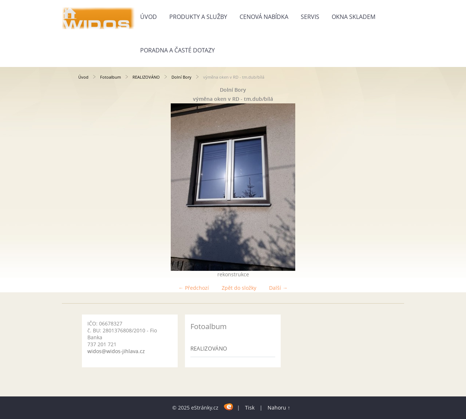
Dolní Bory (181, 77)
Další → (278, 287)
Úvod (148, 17)
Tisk (249, 407)
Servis (310, 17)
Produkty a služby (198, 17)
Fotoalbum (110, 77)
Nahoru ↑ (279, 407)
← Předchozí (193, 287)
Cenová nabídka (264, 17)
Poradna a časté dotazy (177, 50)
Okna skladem (353, 17)
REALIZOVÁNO (146, 77)
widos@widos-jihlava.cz (116, 351)
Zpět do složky (239, 287)
